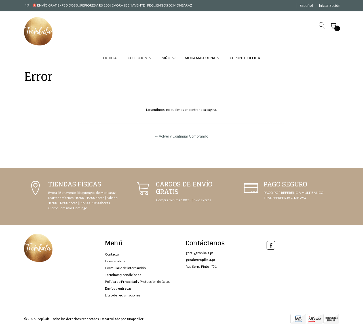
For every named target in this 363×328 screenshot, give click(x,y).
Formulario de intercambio (125, 268)
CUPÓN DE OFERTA (245, 58)
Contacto (112, 254)
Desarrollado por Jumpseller (121, 319)
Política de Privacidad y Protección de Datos (137, 281)
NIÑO (169, 58)
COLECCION (140, 58)
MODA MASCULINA (202, 58)
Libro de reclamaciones (122, 295)
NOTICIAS (110, 58)
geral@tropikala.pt (199, 253)
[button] (306, 6)
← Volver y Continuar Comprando (181, 136)
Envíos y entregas (118, 288)
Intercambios (115, 261)
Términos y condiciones (123, 275)
